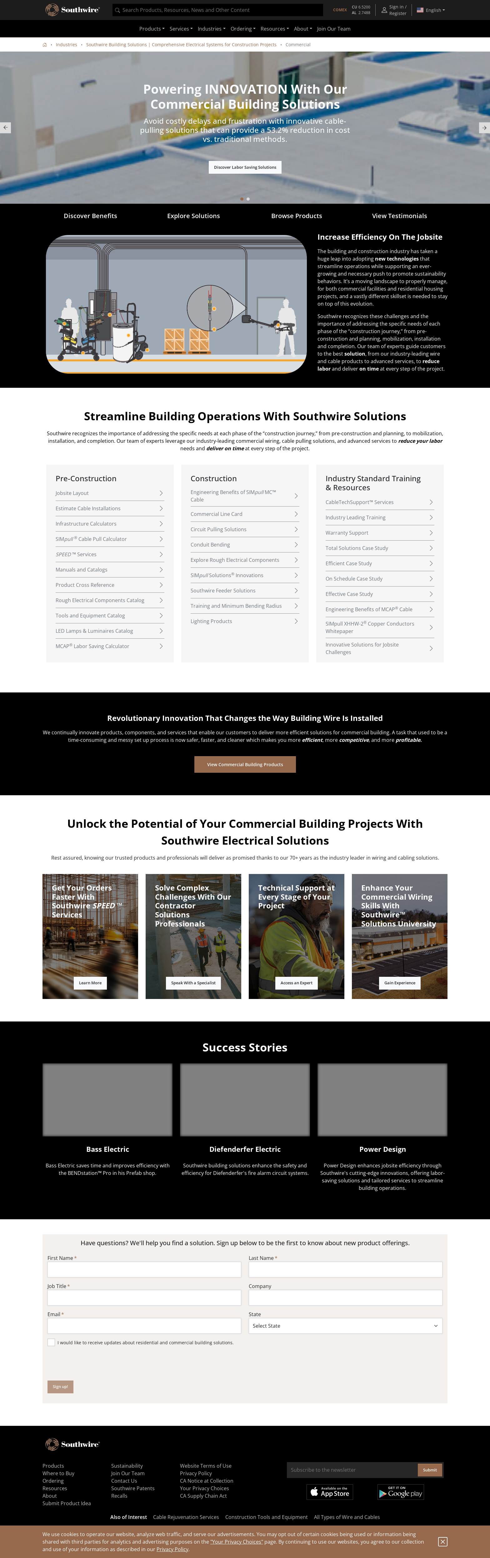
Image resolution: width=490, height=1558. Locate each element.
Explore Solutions (193, 216)
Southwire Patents (133, 1488)
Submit (430, 1470)
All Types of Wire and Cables (347, 1517)
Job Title (57, 1286)
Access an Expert (296, 983)
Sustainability (127, 1465)
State (255, 1314)
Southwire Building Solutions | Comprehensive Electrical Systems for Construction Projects (181, 44)
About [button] (301, 28)
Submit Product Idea (66, 1503)
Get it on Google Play (401, 1492)
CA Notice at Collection (206, 1480)
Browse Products (296, 216)
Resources (54, 1488)
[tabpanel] (245, 128)
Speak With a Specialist (193, 983)
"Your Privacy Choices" (236, 1541)
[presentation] (95, 1363)
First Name (60, 1258)
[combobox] (217, 10)
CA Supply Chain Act (203, 1495)
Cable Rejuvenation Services (186, 1517)
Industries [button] (210, 28)
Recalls (119, 1495)
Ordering (53, 1480)
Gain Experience (399, 983)
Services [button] (179, 28)
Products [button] (150, 28)
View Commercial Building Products (245, 764)
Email (54, 1314)
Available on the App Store (330, 1492)
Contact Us (124, 1480)
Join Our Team (334, 28)
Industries (66, 44)
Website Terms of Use (206, 1465)
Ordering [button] (241, 28)
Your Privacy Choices (204, 1488)
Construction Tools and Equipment (266, 1517)
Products (53, 1465)
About (49, 1495)
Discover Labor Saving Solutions (245, 167)
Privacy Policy (172, 1549)
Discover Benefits (90, 216)
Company (260, 1286)
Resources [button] (273, 28)
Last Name (261, 1258)
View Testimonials (399, 216)
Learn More (90, 983)
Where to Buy (58, 1473)
